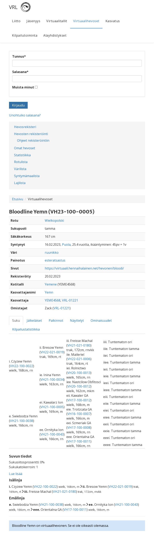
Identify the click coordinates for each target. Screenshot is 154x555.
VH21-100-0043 (52, 434)
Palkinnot (56, 320)
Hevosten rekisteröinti (31, 134)
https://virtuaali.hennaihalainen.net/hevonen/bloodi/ (84, 268)
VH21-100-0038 (21, 421)
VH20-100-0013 (78, 373)
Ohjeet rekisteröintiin (33, 140)
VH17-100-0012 (78, 400)
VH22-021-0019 (52, 352)
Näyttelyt (77, 320)
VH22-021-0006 (78, 359)
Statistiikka (22, 155)
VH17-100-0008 (78, 427)
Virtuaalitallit (56, 21)
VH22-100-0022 (21, 366)
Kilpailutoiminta (24, 35)
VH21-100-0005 (52, 407)
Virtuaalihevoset (86, 21)
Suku (16, 320)
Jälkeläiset (34, 320)
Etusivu (17, 199)
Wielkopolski (54, 220)
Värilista (20, 169)
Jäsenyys (33, 21)
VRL (13, 7)
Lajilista (19, 183)
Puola (66, 244)
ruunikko (52, 252)
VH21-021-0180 (78, 345)
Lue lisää (15, 474)
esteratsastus (55, 260)
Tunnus (19, 56)
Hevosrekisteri (25, 127)
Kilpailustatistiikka (26, 329)
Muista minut (23, 87)
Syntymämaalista (27, 176)
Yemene (51, 284)
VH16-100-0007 (78, 414)
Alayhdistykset (54, 35)
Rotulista (20, 162)
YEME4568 (52, 300)
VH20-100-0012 (78, 386)
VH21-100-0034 (52, 379)
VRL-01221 (70, 300)
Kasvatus (112, 21)
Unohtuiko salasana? (25, 115)
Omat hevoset (24, 148)
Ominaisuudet (101, 320)
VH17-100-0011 (78, 441)
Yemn (49, 292)
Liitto (16, 21)
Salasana (20, 72)
